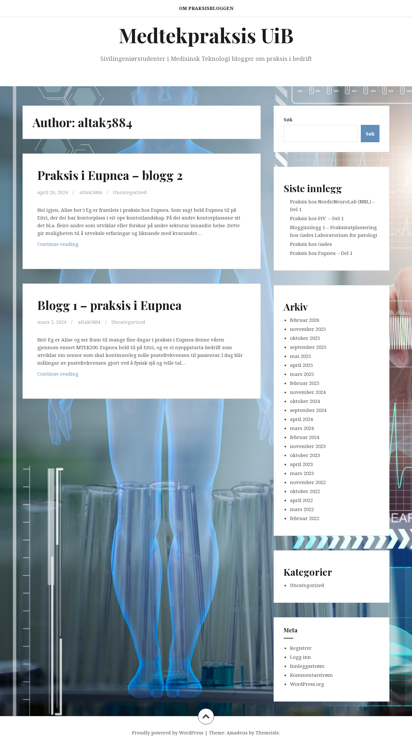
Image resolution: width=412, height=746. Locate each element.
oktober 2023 (305, 455)
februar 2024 (304, 437)
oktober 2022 (305, 491)
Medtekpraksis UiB (206, 35)
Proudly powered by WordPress (167, 733)
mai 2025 (300, 356)
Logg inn (300, 657)
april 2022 (301, 500)
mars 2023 (302, 473)
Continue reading (66, 245)
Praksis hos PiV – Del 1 (317, 218)
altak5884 (91, 192)
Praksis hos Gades (311, 244)
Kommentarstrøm (311, 675)
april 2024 (301, 419)
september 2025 (308, 347)
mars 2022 (302, 509)
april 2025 (301, 365)
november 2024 (308, 392)
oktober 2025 (305, 338)
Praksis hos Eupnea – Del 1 (321, 253)
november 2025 (308, 329)
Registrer (301, 648)
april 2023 (301, 464)
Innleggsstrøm (307, 666)
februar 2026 (304, 320)
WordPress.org (307, 684)
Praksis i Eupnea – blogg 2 (111, 175)
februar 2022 (304, 518)
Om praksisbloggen (206, 8)
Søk (288, 119)
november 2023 (308, 446)
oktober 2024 (305, 401)
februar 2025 (304, 383)
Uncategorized (130, 192)
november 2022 (308, 482)
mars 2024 (302, 428)
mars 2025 (302, 374)
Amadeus (237, 733)
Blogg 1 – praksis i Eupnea (111, 304)
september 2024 (308, 410)
